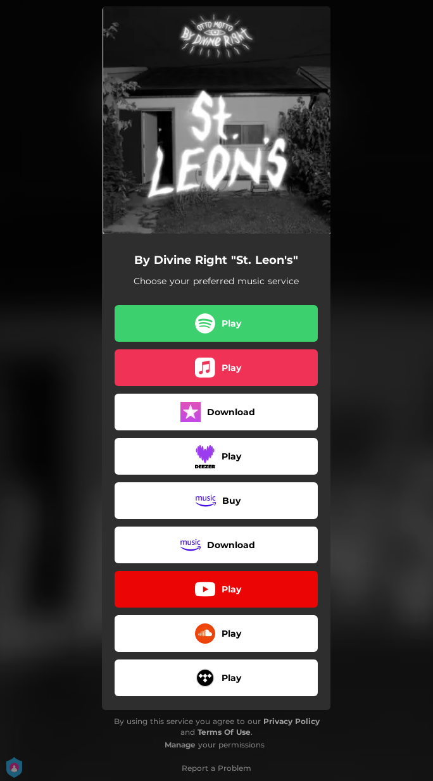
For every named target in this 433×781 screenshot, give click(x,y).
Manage (180, 744)
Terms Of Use (224, 732)
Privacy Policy (291, 721)
